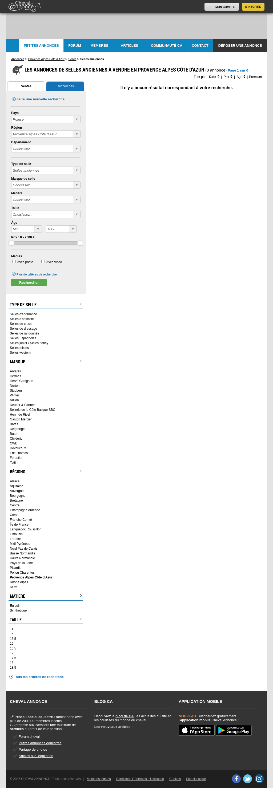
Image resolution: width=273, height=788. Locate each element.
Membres (99, 46)
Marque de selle (23, 178)
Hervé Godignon (21, 381)
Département (21, 142)
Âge (14, 222)
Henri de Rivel (20, 414)
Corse (14, 515)
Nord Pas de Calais (23, 548)
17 (11, 653)
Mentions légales (99, 779)
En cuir (15, 606)
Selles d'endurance (23, 314)
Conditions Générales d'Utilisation (140, 779)
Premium (255, 77)
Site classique (196, 779)
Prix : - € (22, 237)
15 (11, 634)
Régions (46, 471)
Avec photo (25, 262)
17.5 (13, 658)
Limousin (16, 534)
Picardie (15, 568)
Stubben (16, 390)
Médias (16, 256)
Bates (14, 424)
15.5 (13, 639)
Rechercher (29, 283)
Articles (129, 46)
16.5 (13, 648)
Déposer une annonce (240, 46)
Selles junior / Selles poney (29, 343)
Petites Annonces (41, 46)
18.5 (13, 667)
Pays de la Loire (21, 563)
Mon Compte (225, 7)
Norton (14, 386)
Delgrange (17, 429)
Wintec (15, 395)
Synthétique (18, 610)
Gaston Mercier (21, 419)
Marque (46, 361)
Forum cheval (29, 737)
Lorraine (16, 539)
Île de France (19, 524)
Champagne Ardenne (25, 510)
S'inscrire (253, 6)
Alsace (14, 481)
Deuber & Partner (22, 405)
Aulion (14, 400)
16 (11, 643)
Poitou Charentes (22, 572)
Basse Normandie (22, 553)
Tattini (14, 462)
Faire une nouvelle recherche (41, 99)
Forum (74, 46)
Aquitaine (16, 486)
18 (11, 663)
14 (11, 629)
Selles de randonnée (24, 333)
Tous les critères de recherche (39, 677)
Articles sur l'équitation (36, 756)
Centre (14, 505)
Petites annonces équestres (40, 743)
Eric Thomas (19, 453)
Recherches (65, 86)
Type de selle (21, 164)
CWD (14, 443)
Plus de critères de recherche (37, 274)
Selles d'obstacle (22, 319)
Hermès (15, 376)
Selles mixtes (19, 348)
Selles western (20, 352)
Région (16, 127)
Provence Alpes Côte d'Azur (31, 577)
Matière (16, 193)
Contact (200, 46)
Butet (13, 434)
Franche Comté (21, 520)
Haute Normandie (22, 558)
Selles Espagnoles (23, 338)
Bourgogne (18, 496)
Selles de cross (20, 324)
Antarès (15, 371)
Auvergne (16, 491)
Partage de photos (33, 749)
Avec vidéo (54, 262)
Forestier (16, 458)
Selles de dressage (23, 328)
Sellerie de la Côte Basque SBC (32, 410)
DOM (13, 587)
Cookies (175, 779)
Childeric (16, 438)
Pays (15, 113)
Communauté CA (166, 46)
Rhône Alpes (19, 582)
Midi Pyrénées (20, 544)
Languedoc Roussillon (25, 529)
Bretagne (16, 500)
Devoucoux (18, 448)
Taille (15, 208)
